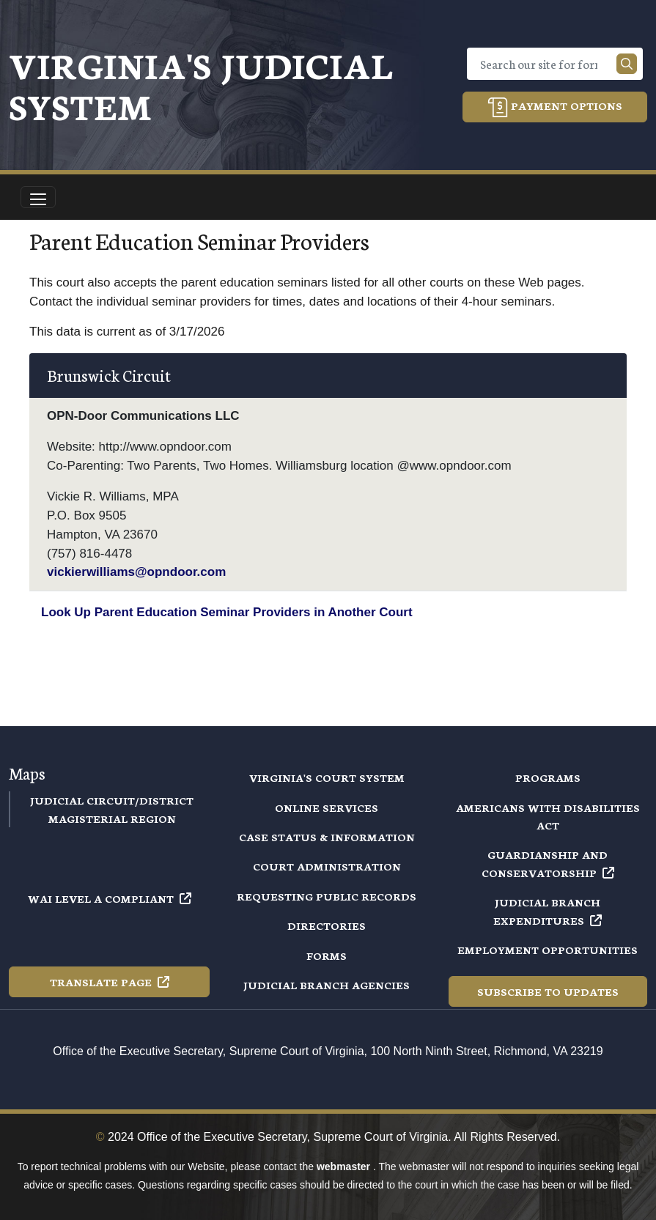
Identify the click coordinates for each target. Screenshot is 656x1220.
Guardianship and (548, 863)
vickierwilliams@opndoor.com (136, 572)
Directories (326, 925)
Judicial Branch (547, 911)
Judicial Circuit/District (112, 800)
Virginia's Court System (327, 777)
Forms (326, 955)
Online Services (326, 807)
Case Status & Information (327, 836)
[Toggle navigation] (38, 197)
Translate (109, 982)
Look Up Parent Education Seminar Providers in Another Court (227, 612)
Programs (548, 777)
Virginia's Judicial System (201, 85)
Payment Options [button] (554, 107)
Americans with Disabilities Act (548, 816)
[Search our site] (626, 63)
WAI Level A (109, 898)
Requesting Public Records (326, 896)
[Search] (544, 63)
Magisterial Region (112, 818)
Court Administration (327, 866)
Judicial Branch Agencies (326, 984)
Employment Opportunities (547, 949)
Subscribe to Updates (548, 991)
